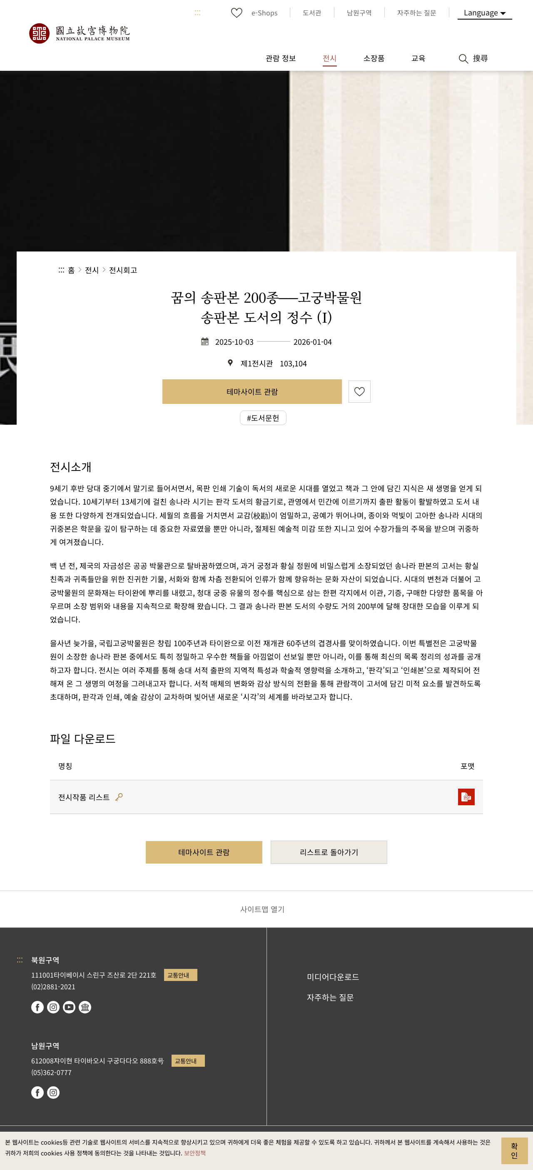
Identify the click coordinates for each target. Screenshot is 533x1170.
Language (481, 12)
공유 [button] (383, 270)
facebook (37, 1007)
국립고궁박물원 (79, 33)
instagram (53, 1007)
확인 (514, 1150)
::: (197, 12)
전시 (92, 269)
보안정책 (195, 1152)
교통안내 (178, 975)
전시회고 (123, 269)
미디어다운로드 (333, 977)
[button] (411, 270)
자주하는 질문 (330, 997)
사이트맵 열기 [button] (262, 909)
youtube (69, 1007)
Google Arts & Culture (85, 1007)
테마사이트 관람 (252, 391)
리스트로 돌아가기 (329, 851)
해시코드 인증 (119, 797)
